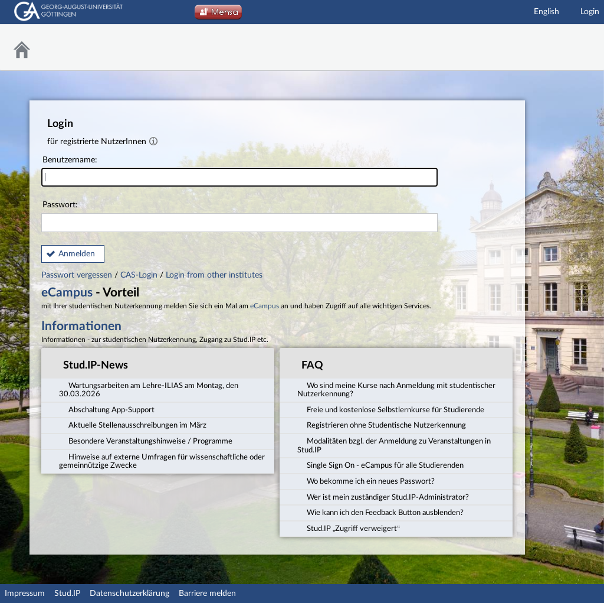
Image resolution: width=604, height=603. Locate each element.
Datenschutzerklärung (129, 593)
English (546, 12)
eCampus (67, 292)
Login (589, 12)
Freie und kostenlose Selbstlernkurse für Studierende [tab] (390, 409)
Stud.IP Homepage (565, 47)
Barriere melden (207, 593)
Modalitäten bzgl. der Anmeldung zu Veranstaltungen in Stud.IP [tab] (394, 445)
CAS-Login (138, 275)
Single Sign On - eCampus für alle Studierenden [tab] (380, 465)
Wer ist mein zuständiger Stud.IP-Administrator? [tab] (383, 496)
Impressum (25, 593)
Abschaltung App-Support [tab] (107, 409)
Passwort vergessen (77, 275)
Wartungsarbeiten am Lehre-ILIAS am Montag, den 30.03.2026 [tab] (148, 389)
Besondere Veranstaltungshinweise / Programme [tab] (145, 440)
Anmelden (76, 254)
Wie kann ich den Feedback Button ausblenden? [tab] (380, 512)
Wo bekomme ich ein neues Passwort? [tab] (366, 480)
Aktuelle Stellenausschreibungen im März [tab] (132, 424)
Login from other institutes (214, 275)
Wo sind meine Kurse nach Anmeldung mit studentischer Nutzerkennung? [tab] (396, 389)
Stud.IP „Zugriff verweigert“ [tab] (348, 528)
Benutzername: (239, 171)
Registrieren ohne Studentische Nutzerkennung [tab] (381, 424)
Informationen (81, 326)
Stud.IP (67, 593)
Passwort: (239, 216)
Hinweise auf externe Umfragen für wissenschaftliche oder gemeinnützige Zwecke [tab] (162, 461)
